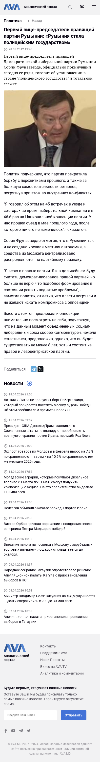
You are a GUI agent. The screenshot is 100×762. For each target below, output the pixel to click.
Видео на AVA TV (53, 667)
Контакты (48, 646)
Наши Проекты (52, 660)
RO (82, 7)
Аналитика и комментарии (62, 673)
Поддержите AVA (53, 653)
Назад (37, 21)
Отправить (73, 715)
